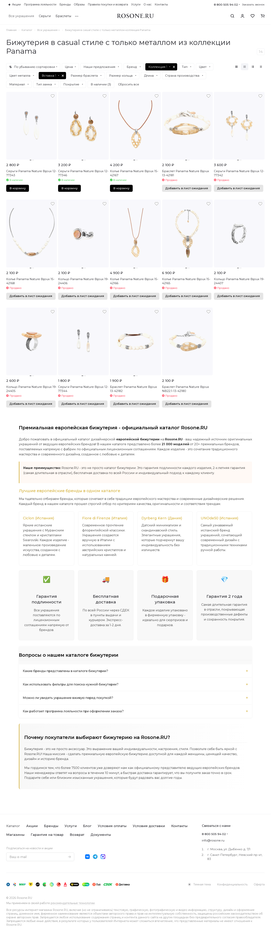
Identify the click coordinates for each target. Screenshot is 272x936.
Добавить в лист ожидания (186, 188)
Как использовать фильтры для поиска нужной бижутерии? (72, 685)
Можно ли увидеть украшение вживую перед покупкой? (69, 698)
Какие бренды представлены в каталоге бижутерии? (67, 671)
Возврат (77, 835)
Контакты (179, 826)
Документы (101, 835)
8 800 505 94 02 (226, 4)
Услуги (71, 826)
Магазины (15, 835)
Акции (32, 826)
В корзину (18, 188)
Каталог (13, 826)
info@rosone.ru (213, 840)
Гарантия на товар (47, 835)
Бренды (51, 826)
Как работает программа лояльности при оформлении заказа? (75, 712)
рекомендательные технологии (73, 903)
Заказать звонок (253, 4)
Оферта (259, 884)
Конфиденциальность (232, 884)
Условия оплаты (112, 826)
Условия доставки (149, 826)
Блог (87, 826)
